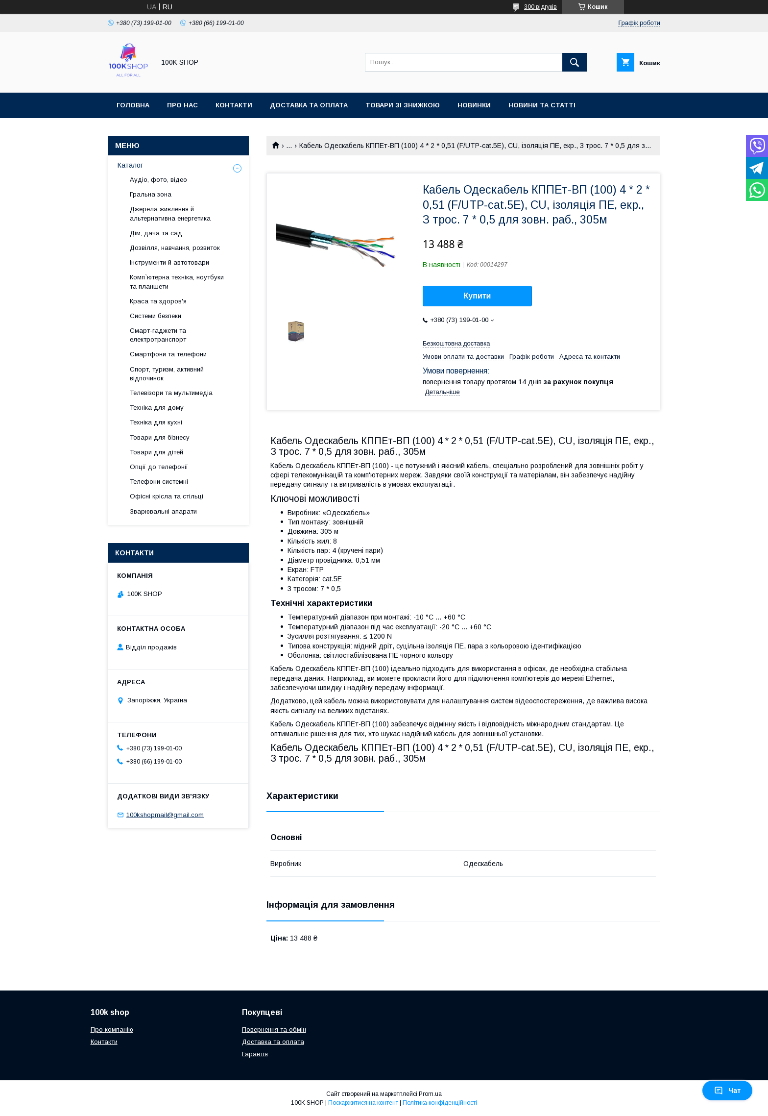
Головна (133, 105)
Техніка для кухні (156, 422)
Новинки (474, 105)
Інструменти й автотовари (169, 262)
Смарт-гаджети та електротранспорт (158, 335)
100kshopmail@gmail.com (165, 814)
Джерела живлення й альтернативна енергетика (170, 213)
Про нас (182, 105)
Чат (727, 1090)
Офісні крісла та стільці (166, 496)
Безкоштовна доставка (456, 343)
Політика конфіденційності (440, 1102)
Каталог (130, 165)
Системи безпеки (155, 316)
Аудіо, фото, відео (158, 179)
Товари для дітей (156, 452)
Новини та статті (542, 105)
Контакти (234, 105)
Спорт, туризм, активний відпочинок (167, 374)
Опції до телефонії (159, 467)
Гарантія (255, 1054)
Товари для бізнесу (160, 437)
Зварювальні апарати (163, 511)
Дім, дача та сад (156, 233)
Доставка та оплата (309, 105)
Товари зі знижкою (402, 105)
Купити (477, 296)
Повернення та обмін (274, 1029)
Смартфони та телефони (168, 354)
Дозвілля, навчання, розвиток (175, 247)
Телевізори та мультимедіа (171, 393)
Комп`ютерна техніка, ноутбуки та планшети (177, 281)
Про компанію (112, 1029)
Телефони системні (159, 481)
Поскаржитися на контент (363, 1102)
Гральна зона (150, 194)
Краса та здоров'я (158, 301)
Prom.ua (430, 1094)
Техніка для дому (157, 407)
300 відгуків (540, 6)
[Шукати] (574, 62)
